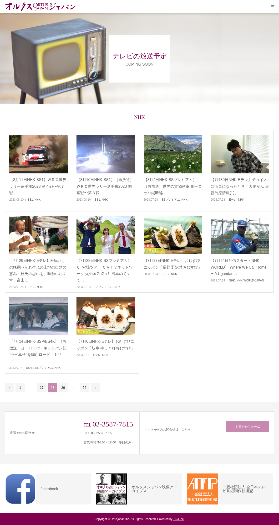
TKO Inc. (178, 519)
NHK (38, 199)
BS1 (30, 199)
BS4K (29, 367)
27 (42, 388)
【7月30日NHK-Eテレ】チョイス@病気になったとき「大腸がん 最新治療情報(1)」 (240, 186)
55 (84, 388)
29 (63, 388)
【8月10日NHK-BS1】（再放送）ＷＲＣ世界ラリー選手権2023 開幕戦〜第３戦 (105, 186)
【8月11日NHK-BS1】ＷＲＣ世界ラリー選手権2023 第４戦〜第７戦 (37, 186)
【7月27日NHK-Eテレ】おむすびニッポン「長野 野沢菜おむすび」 (173, 264)
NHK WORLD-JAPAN (250, 280)
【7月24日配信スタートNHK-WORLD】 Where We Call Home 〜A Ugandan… (238, 267)
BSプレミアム (171, 199)
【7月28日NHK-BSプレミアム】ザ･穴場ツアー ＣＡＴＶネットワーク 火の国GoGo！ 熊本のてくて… (104, 270)
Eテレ (233, 199)
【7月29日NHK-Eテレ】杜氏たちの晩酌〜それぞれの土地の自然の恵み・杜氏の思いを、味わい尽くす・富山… (37, 270)
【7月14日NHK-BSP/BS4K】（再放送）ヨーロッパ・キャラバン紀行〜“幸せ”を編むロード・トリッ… (37, 351)
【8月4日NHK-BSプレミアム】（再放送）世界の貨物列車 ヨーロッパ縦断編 (173, 186)
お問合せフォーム (247, 426)
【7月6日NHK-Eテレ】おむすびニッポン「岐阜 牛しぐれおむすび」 (105, 344)
